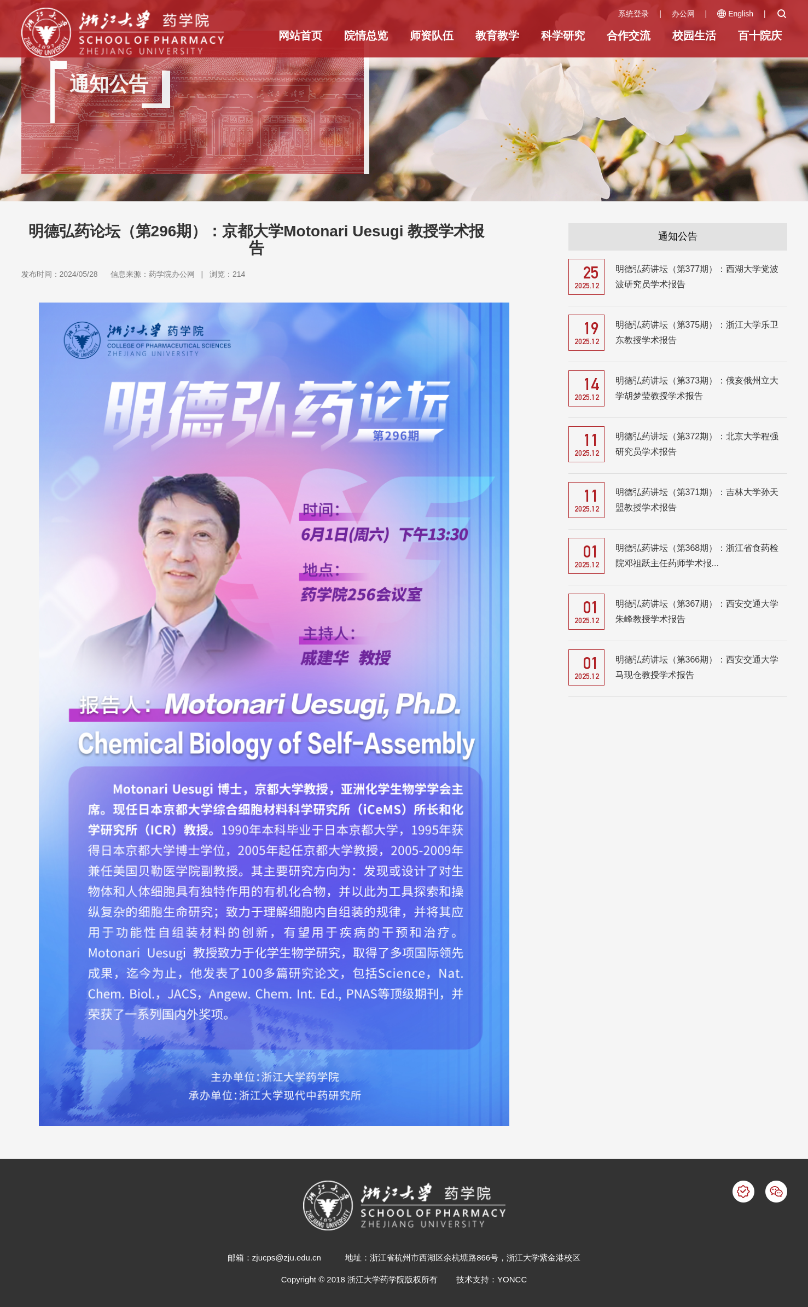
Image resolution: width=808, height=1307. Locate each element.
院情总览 (366, 36)
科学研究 (563, 36)
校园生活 (694, 36)
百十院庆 (760, 36)
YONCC (512, 1279)
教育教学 (497, 36)
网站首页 (300, 36)
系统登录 (633, 13)
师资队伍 (432, 36)
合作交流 (628, 36)
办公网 (683, 13)
